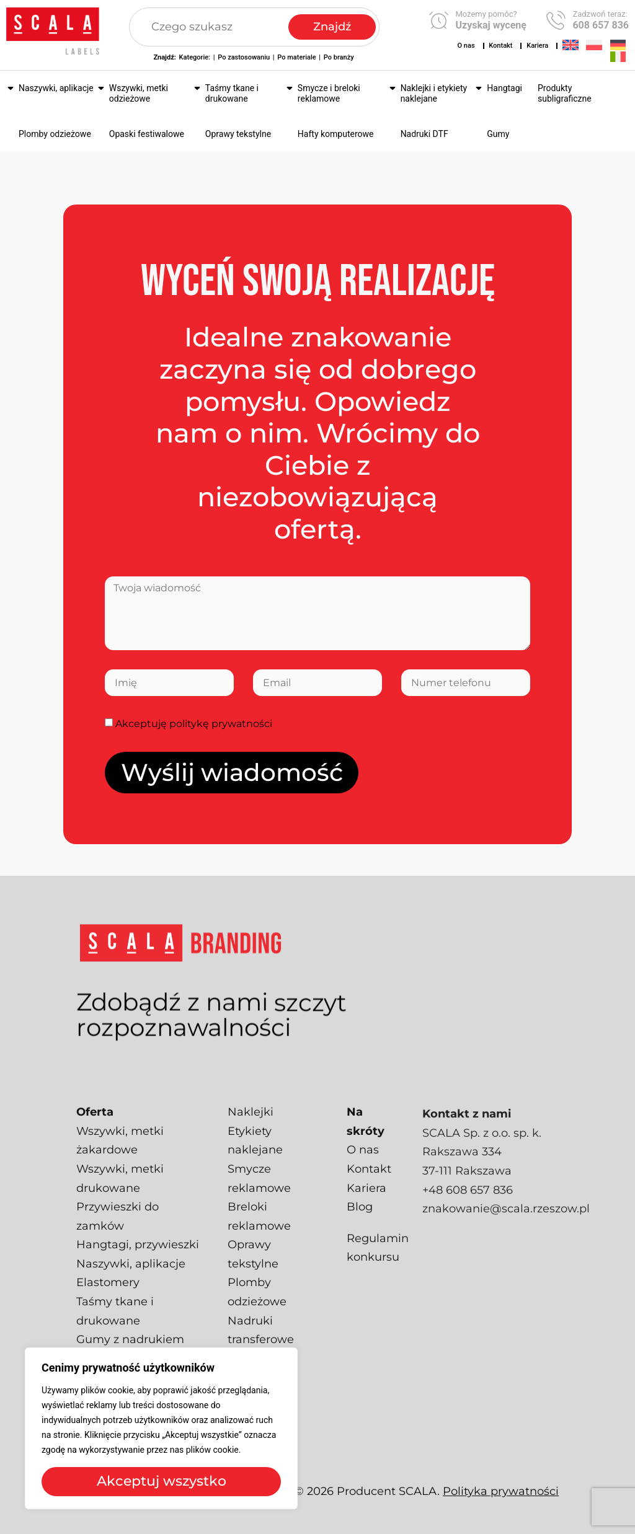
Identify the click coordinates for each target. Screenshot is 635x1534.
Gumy (498, 134)
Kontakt (500, 46)
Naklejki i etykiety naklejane (434, 93)
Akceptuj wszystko (161, 1481)
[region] (161, 1428)
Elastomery (108, 1303)
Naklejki (250, 1133)
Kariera (537, 46)
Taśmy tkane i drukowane (232, 93)
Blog (360, 1228)
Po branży (339, 57)
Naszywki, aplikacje (56, 88)
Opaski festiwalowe (146, 134)
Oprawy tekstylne (238, 134)
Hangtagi (504, 88)
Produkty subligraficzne (565, 93)
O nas (466, 46)
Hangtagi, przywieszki (137, 1265)
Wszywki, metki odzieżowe (138, 93)
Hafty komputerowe (336, 134)
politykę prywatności (220, 724)
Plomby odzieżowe (55, 134)
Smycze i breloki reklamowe (329, 93)
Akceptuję (193, 724)
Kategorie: (194, 57)
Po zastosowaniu (244, 57)
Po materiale (296, 57)
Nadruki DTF (424, 134)
